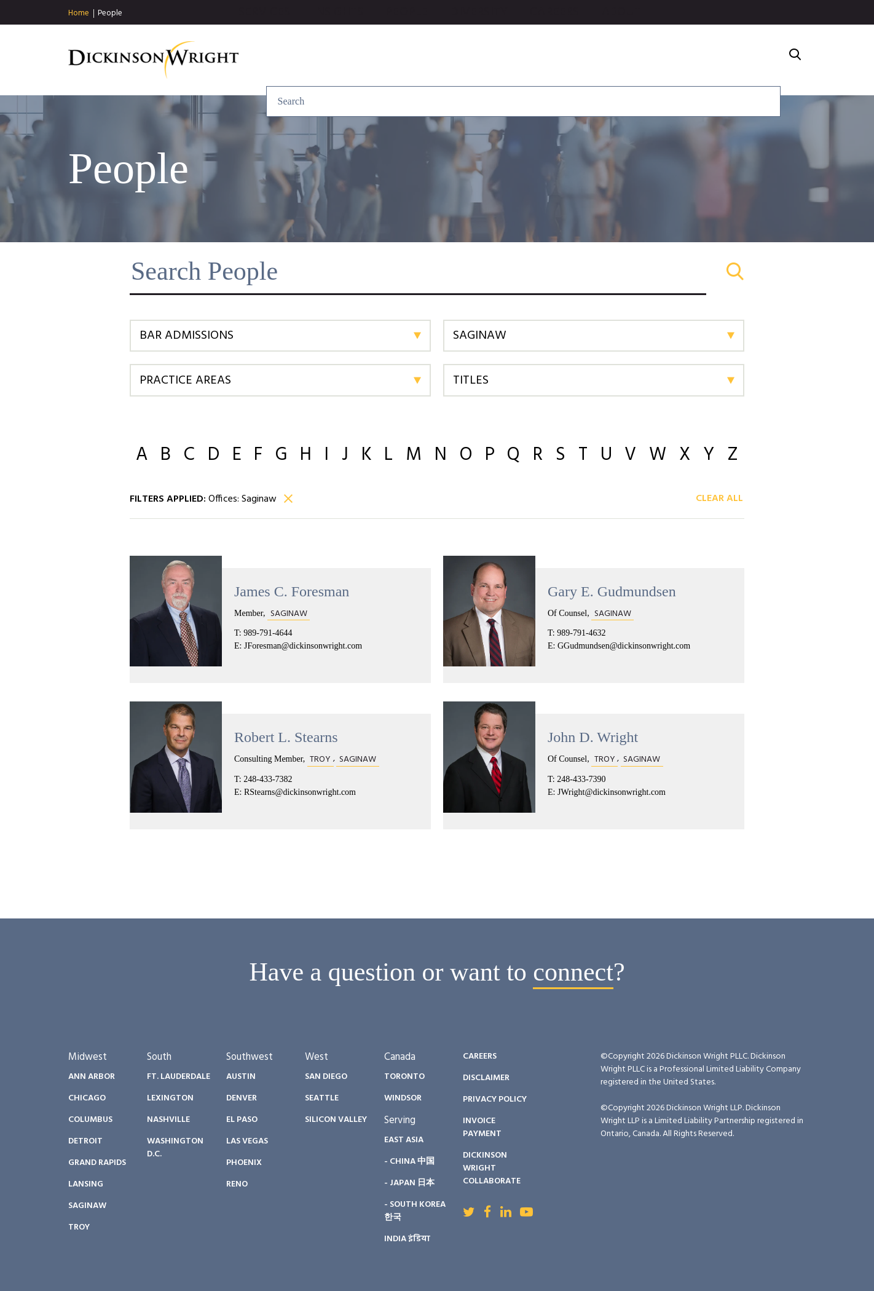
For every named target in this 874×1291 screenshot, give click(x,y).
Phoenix (244, 1162)
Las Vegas (247, 1141)
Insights (470, 60)
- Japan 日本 (409, 1183)
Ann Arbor (91, 1076)
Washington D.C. (175, 1148)
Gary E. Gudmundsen (612, 591)
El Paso (242, 1119)
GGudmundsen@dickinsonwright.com (623, 645)
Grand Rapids (97, 1162)
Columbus (90, 1119)
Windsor (403, 1098)
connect (573, 972)
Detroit (85, 1141)
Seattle (322, 1098)
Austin (241, 1076)
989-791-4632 (581, 633)
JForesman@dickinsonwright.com (303, 645)
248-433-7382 (267, 779)
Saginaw (87, 1205)
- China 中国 (409, 1161)
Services (397, 60)
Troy (79, 1227)
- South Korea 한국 (415, 1211)
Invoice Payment (482, 1127)
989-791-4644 (267, 633)
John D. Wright (593, 737)
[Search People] (437, 271)
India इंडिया (407, 1239)
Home (78, 13)
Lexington (170, 1098)
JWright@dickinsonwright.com (611, 792)
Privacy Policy (495, 1099)
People (110, 13)
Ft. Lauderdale (178, 1076)
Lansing (85, 1184)
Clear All (719, 499)
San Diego (326, 1076)
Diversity (611, 60)
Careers (687, 60)
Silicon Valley (336, 1119)
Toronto (404, 1076)
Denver (241, 1098)
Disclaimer (486, 1078)
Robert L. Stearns (286, 737)
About (754, 60)
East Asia (403, 1140)
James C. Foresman (291, 591)
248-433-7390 (581, 779)
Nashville (168, 1119)
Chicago (87, 1098)
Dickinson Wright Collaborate (492, 1168)
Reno (237, 1184)
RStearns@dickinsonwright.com (300, 792)
